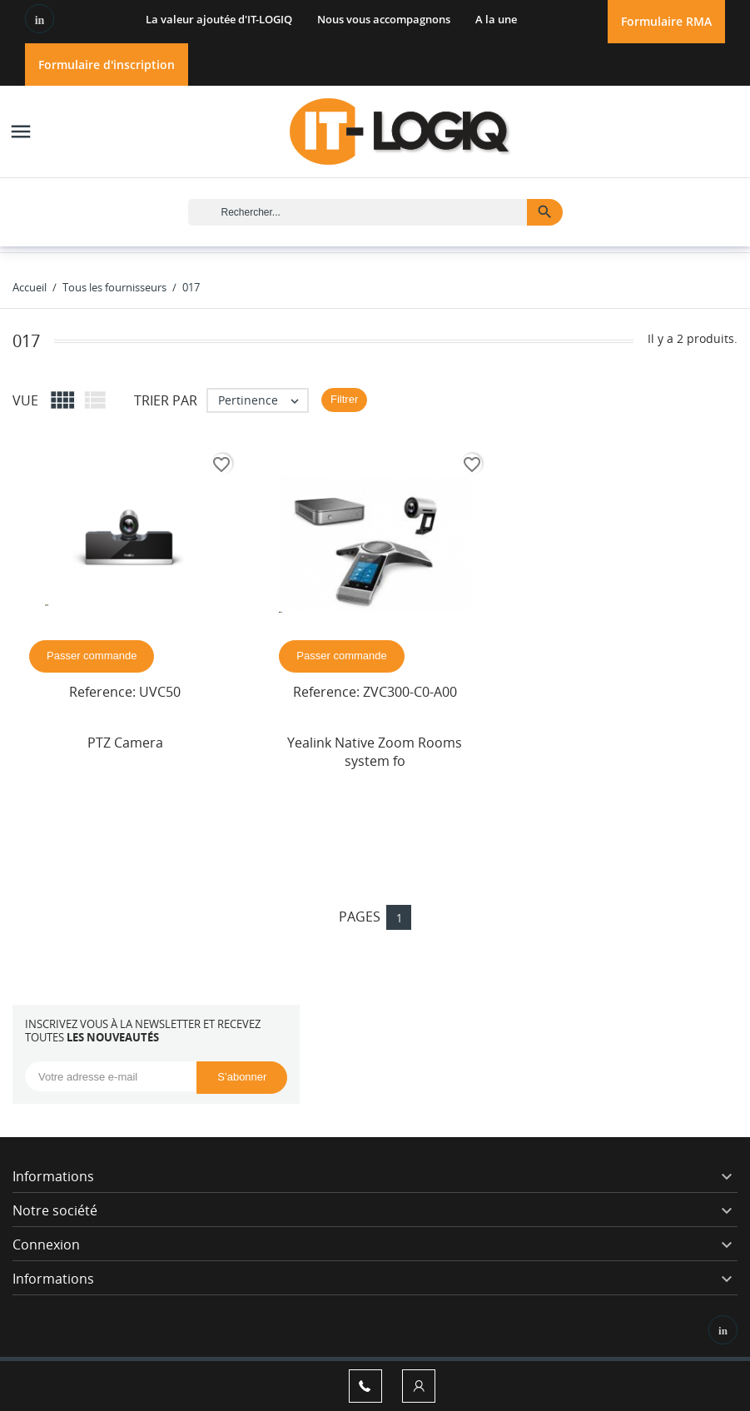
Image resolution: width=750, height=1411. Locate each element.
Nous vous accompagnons (383, 19)
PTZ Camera (125, 742)
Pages (359, 916)
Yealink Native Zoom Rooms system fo (374, 751)
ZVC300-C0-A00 (410, 692)
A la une (496, 19)
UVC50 (160, 692)
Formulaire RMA (666, 21)
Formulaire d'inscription (106, 64)
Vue (25, 400)
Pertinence (262, 400)
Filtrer (344, 399)
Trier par (165, 400)
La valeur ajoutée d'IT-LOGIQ (219, 19)
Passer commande (92, 655)
